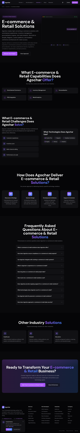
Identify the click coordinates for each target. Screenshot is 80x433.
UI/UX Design (31, 420)
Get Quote (75, 2)
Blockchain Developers (46, 413)
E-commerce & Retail (59, 413)
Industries (39, 2)
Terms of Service (69, 430)
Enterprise (57, 422)
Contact (68, 2)
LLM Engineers (45, 411)
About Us (70, 409)
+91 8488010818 (18, 418)
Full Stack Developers (46, 418)
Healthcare (57, 409)
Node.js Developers (46, 422)
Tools (69, 418)
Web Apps (30, 416)
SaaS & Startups (58, 416)
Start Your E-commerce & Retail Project (32, 385)
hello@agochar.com (7, 418)
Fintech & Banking (58, 411)
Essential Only (17, 429)
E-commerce (31, 413)
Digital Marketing (31, 422)
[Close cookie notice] (23, 421)
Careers (69, 411)
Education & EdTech (59, 418)
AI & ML (30, 409)
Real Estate (57, 420)
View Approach (24, 53)
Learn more (11, 426)
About (45, 2)
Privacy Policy (62, 430)
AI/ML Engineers (45, 409)
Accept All (9, 429)
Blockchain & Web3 (32, 411)
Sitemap (76, 430)
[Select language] (63, 2)
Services (21, 2)
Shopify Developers (46, 420)
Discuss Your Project (9, 53)
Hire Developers (30, 2)
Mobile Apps (31, 418)
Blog (69, 413)
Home (3, 6)
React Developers (45, 416)
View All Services (53, 385)
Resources (51, 2)
